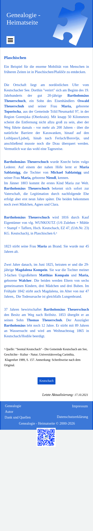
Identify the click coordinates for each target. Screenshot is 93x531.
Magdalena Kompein (31, 270)
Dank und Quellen (18, 417)
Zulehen (69, 223)
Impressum (80, 406)
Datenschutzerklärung (72, 417)
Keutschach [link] (46, 380)
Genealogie (13, 406)
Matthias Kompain (54, 275)
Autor (9, 412)
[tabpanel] (46, 65)
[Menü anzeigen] (10, 40)
